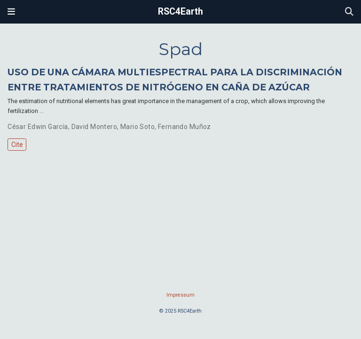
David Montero (94, 126)
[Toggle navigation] (11, 12)
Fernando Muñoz (184, 126)
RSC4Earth (180, 11)
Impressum (180, 295)
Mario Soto (137, 126)
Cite (17, 144)
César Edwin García (38, 126)
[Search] (349, 12)
